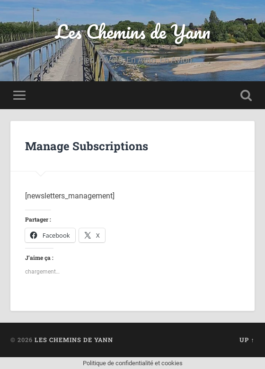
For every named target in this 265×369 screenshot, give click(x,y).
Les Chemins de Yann (132, 31)
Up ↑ (246, 339)
